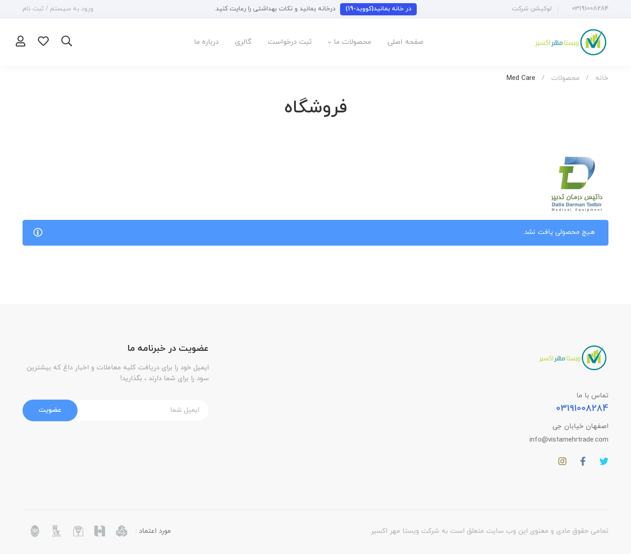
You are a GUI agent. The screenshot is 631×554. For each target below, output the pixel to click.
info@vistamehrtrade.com (569, 440)
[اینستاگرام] (562, 461)
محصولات (565, 78)
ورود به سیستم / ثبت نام (58, 9)
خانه (601, 78)
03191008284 (582, 408)
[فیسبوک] (583, 461)
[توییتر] (604, 461)
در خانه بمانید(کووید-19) (378, 9)
